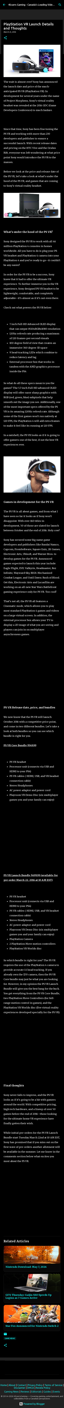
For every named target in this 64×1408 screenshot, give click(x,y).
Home (3, 1385)
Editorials (36, 1391)
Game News (10, 1338)
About (12, 1385)
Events (56, 1391)
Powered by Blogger (32, 1404)
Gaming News (11, 1391)
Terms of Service (53, 1385)
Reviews (25, 1391)
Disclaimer (19, 1387)
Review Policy (43, 1387)
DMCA (30, 1387)
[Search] (60, 4)
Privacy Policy (35, 1385)
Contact (21, 1385)
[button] (5, 38)
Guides (47, 1391)
